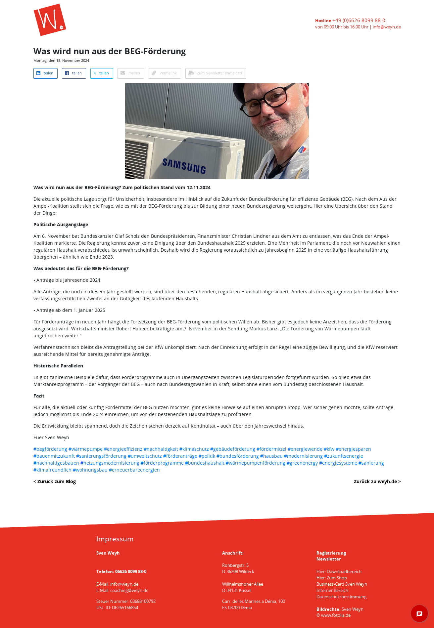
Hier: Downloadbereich (339, 571)
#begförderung (50, 449)
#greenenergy (302, 463)
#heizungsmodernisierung (109, 463)
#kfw (329, 449)
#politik (207, 456)
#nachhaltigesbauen (56, 463)
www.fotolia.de (336, 615)
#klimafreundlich (52, 470)
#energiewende (305, 449)
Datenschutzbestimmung (341, 597)
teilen (44, 73)
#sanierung (371, 463)
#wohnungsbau (90, 470)
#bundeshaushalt (204, 463)
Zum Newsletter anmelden (215, 73)
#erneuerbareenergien (134, 470)
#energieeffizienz (123, 449)
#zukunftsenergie (343, 456)
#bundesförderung (238, 456)
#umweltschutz (145, 456)
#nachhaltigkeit (161, 449)
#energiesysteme (338, 463)
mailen (130, 73)
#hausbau (271, 456)
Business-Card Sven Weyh (341, 584)
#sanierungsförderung (101, 456)
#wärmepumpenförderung (255, 463)
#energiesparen (353, 449)
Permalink (164, 73)
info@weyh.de (387, 27)
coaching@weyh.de (129, 590)
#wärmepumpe (86, 449)
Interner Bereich (332, 590)
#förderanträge (180, 456)
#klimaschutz (194, 449)
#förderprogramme (162, 463)
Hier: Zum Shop (331, 578)
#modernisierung (303, 456)
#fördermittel (271, 449)
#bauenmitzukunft (54, 456)
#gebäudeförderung (232, 449)
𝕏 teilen (101, 73)
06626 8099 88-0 (130, 571)
